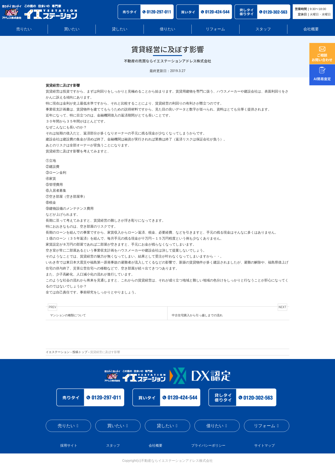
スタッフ (263, 29)
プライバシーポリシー (208, 445)
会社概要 (311, 29)
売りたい (24, 29)
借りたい (167, 29)
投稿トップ (79, 352)
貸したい (119, 29)
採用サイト (68, 445)
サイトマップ (264, 445)
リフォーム (215, 29)
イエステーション (58, 352)
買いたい (71, 29)
